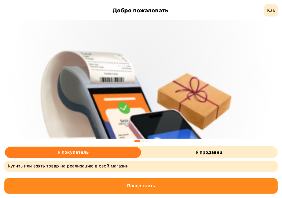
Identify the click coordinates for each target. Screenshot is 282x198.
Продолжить (141, 185)
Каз (271, 10)
